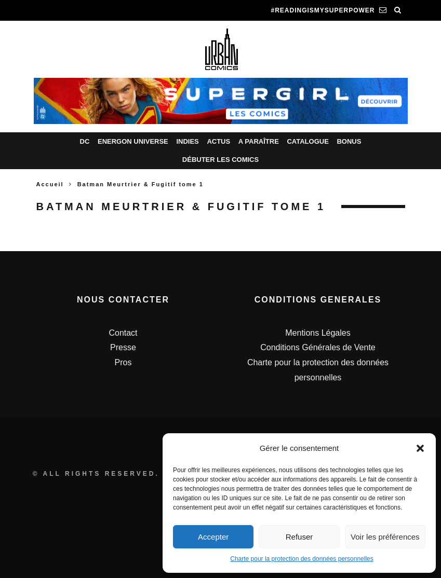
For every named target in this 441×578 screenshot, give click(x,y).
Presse (123, 347)
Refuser (299, 536)
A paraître (258, 141)
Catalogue (307, 141)
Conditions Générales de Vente (317, 347)
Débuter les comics (220, 159)
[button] (420, 448)
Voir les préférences (385, 536)
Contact (123, 332)
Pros (123, 362)
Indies (187, 141)
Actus (218, 141)
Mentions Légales (317, 332)
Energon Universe (133, 141)
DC (85, 141)
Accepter (213, 536)
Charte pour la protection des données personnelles (301, 558)
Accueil (50, 184)
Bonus (349, 141)
